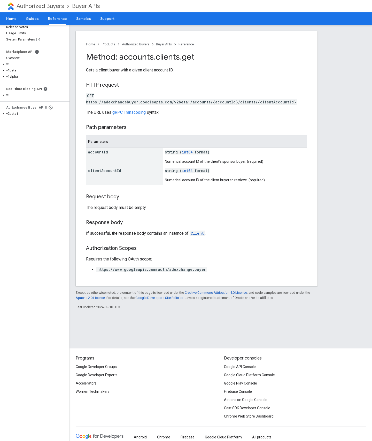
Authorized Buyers (40, 6)
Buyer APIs (86, 6)
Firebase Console (238, 391)
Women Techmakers (93, 391)
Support (107, 18)
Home (11, 18)
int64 (187, 152)
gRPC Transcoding (129, 112)
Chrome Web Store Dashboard (249, 416)
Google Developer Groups (96, 367)
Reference (186, 44)
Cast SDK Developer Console (247, 408)
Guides (32, 18)
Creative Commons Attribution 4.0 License (216, 293)
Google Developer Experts (97, 375)
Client (197, 233)
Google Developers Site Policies (159, 298)
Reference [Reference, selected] (57, 18)
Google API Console (240, 367)
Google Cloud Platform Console (249, 375)
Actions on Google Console (245, 400)
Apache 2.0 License (90, 298)
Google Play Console (240, 383)
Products (108, 44)
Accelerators (86, 383)
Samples (83, 18)
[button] (33, 64)
